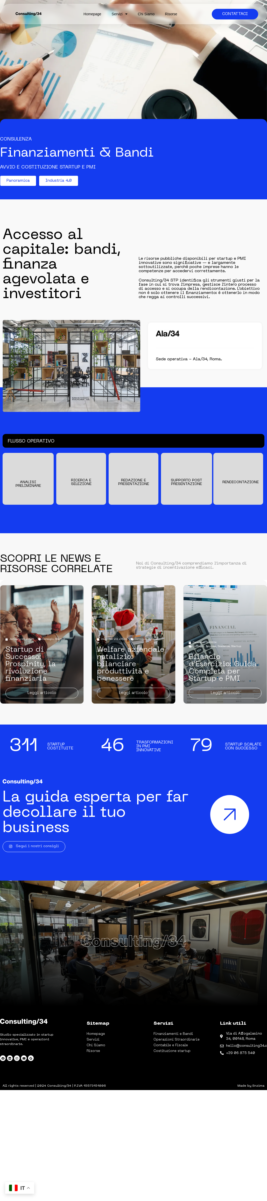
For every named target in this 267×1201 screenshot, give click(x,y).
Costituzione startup (172, 1051)
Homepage (92, 14)
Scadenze (224, 646)
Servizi (120, 14)
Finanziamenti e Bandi (173, 1034)
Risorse (171, 14)
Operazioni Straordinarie (176, 1039)
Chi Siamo (146, 14)
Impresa (211, 646)
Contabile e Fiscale (170, 1045)
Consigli (48, 639)
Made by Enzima (250, 1085)
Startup (60, 639)
